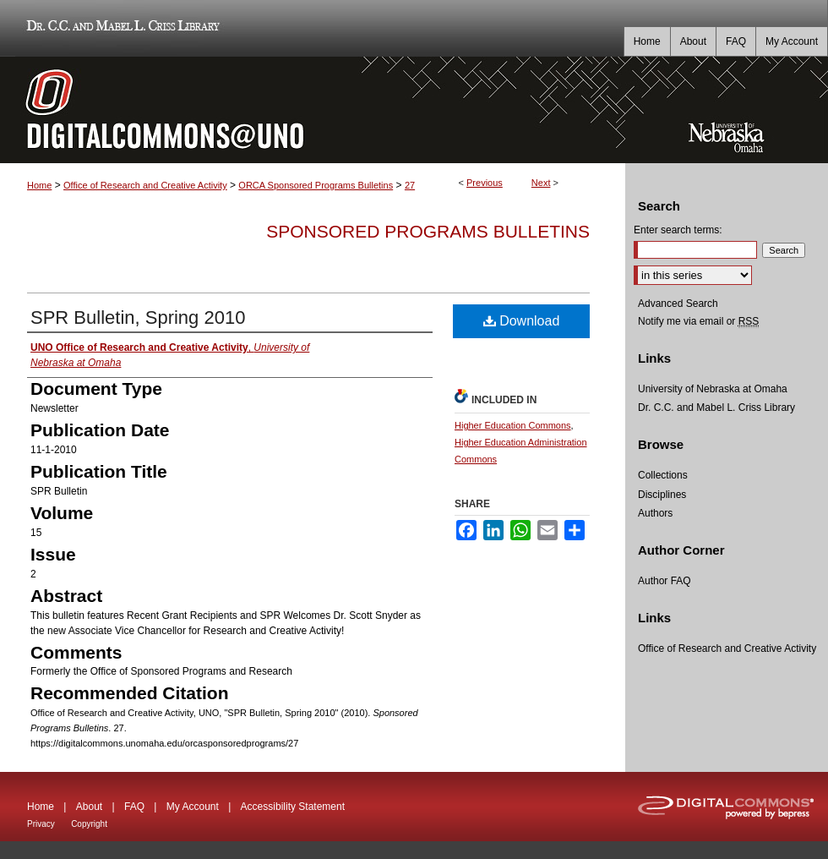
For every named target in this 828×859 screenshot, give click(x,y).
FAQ (134, 806)
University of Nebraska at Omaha (712, 389)
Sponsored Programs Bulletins (428, 231)
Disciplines (662, 495)
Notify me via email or (698, 321)
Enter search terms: (678, 230)
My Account (192, 806)
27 (410, 185)
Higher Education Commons (513, 425)
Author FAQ (664, 581)
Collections (663, 475)
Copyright (89, 824)
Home (39, 185)
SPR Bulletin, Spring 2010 (137, 317)
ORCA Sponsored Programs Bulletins (315, 185)
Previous (484, 183)
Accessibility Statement (293, 806)
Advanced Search (678, 303)
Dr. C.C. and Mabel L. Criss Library (120, 28)
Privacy (41, 824)
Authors (655, 513)
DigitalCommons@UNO (312, 110)
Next (541, 183)
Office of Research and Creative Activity (145, 185)
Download (521, 321)
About (89, 806)
